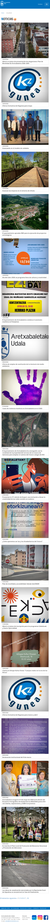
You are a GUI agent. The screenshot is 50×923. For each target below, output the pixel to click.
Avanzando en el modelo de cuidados (15, 148)
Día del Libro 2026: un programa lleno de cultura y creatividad (24, 277)
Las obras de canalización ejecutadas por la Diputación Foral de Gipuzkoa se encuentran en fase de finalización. (24, 891)
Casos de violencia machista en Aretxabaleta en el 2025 (22, 408)
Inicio (2, 13)
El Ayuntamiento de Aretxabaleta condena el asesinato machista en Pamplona (22, 321)
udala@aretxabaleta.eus (12, 921)
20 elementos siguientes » (9, 898)
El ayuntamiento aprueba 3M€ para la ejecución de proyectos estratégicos (24, 234)
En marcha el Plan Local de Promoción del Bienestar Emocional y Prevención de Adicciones (24, 847)
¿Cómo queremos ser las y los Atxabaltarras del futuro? (22, 541)
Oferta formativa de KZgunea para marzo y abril (20, 715)
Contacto (36, 908)
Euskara (40, 4)
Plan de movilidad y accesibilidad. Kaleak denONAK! (20, 584)
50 (28, 898)
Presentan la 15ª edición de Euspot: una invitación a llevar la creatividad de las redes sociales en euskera (23, 498)
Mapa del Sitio (5, 908)
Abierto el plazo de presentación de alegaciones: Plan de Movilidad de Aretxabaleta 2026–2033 (22, 62)
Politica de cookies (26, 908)
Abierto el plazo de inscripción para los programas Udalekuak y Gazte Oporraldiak (24, 627)
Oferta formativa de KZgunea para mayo (17, 106)
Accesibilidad (15, 908)
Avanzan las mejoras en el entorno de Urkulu (18, 191)
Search (35, 4)
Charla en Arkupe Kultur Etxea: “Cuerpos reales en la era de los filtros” (24, 671)
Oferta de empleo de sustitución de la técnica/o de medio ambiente (23, 365)
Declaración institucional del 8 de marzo (16, 757)
